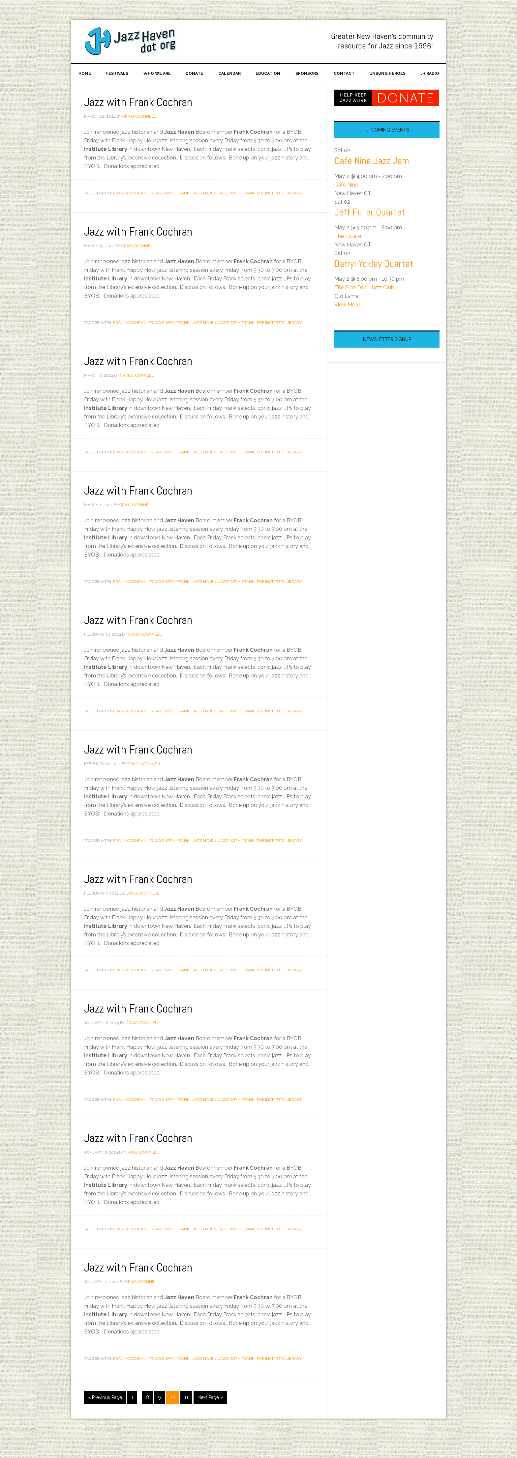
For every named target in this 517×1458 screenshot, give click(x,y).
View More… (348, 324)
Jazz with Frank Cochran (138, 121)
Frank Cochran (129, 212)
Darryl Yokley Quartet (373, 283)
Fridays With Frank (169, 212)
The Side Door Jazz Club (364, 307)
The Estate (347, 255)
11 (186, 1416)
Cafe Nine (346, 204)
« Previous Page (105, 1416)
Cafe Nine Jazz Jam (371, 180)
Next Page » (210, 1416)
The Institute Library (279, 212)
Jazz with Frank (236, 212)
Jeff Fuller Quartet (369, 231)
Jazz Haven (133, 41)
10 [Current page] (172, 1416)
